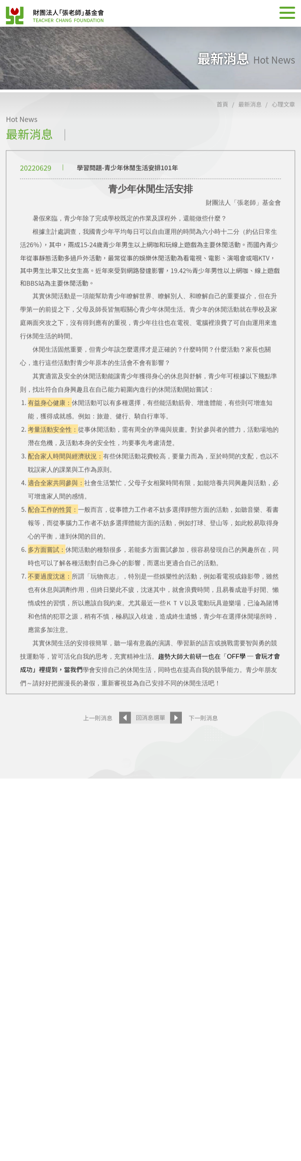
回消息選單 (150, 738)
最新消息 (250, 125)
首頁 (222, 125)
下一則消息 (203, 738)
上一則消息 (97, 738)
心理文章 (283, 125)
